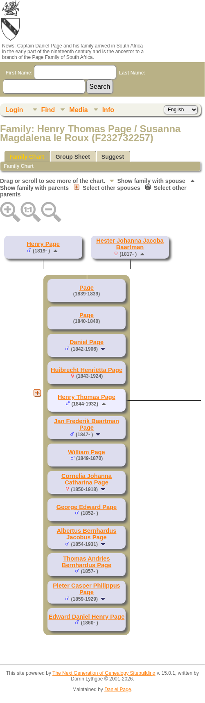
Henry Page (43, 244)
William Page (86, 452)
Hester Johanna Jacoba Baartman (130, 243)
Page (86, 287)
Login (14, 109)
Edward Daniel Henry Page (87, 616)
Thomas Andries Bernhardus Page (86, 561)
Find (48, 109)
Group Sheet (73, 156)
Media (78, 109)
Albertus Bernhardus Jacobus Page (87, 534)
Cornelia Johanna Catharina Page (86, 479)
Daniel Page (87, 342)
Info (108, 109)
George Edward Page (86, 507)
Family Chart (26, 156)
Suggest (112, 156)
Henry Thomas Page (86, 397)
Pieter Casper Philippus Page (86, 588)
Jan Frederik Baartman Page (86, 424)
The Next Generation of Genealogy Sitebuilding (103, 673)
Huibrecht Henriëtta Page (86, 370)
